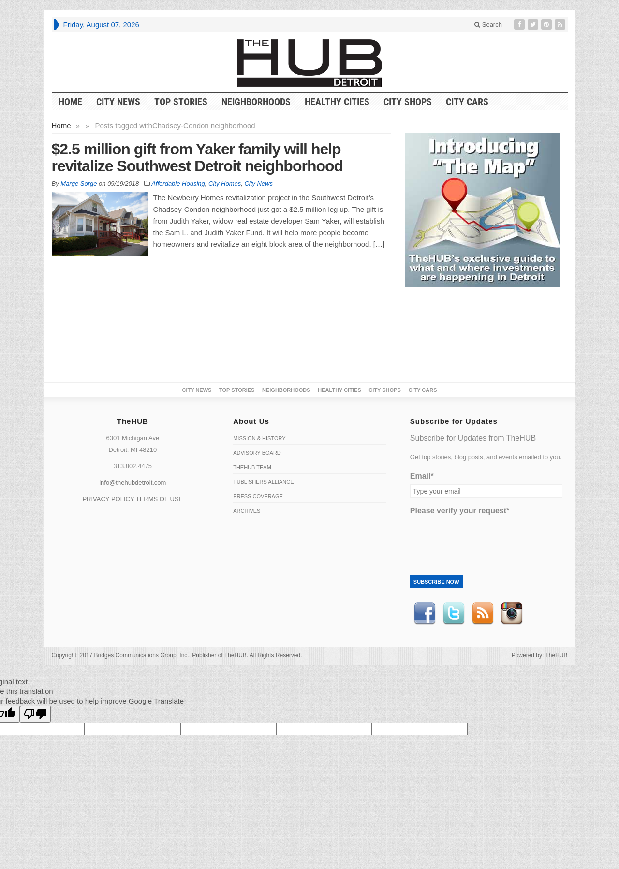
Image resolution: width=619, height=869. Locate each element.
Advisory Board (257, 453)
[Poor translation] (35, 714)
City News (118, 101)
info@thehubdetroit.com (132, 482)
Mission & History (259, 438)
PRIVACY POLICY (108, 499)
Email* (422, 476)
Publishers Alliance (263, 482)
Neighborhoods (256, 101)
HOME (70, 101)
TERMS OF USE (159, 499)
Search (488, 24)
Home (61, 125)
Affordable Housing (178, 183)
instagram (511, 613)
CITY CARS (467, 101)
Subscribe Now (436, 581)
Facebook (424, 613)
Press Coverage (258, 496)
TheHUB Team (252, 467)
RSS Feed (482, 613)
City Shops (407, 101)
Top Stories (180, 101)
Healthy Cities (337, 101)
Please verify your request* (459, 511)
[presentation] (483, 538)
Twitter (453, 613)
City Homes (224, 183)
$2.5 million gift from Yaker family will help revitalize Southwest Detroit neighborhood (197, 157)
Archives (246, 511)
